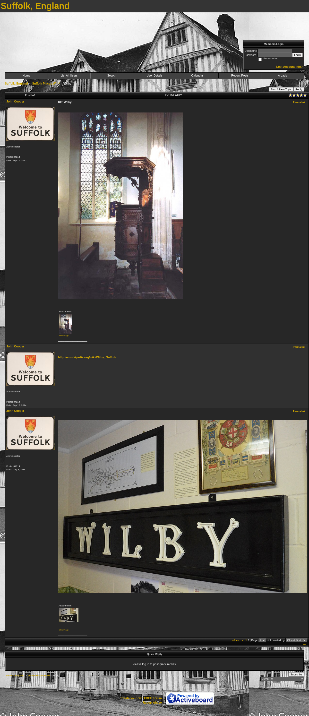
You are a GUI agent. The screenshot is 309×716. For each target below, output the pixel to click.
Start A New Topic (281, 89)
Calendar (197, 75)
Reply (298, 89)
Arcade (282, 75)
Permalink (299, 102)
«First (236, 640)
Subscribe (296, 674)
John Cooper (15, 101)
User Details (154, 75)
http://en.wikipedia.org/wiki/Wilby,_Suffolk (87, 357)
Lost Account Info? (289, 67)
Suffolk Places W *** (46, 83)
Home (26, 75)
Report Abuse (152, 702)
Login (297, 54)
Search (111, 75)
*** (304, 644)
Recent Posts (240, 75)
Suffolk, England (16, 83)
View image (64, 336)
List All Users (69, 75)
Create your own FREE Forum (141, 698)
